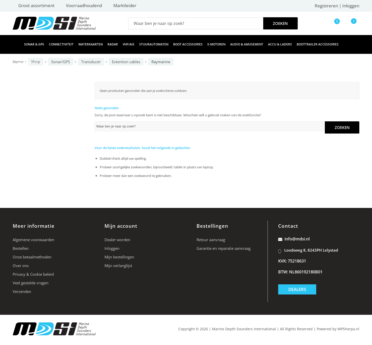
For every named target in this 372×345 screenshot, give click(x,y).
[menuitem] (16, 44)
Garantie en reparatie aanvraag (224, 248)
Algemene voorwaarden (33, 239)
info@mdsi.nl (294, 239)
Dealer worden (117, 239)
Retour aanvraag (211, 239)
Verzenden (22, 291)
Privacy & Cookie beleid (33, 274)
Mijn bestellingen (119, 256)
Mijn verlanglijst (118, 265)
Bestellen (21, 248)
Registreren (326, 6)
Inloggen (350, 6)
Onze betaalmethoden (32, 256)
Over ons (21, 265)
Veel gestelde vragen (30, 282)
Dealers (297, 289)
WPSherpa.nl (348, 328)
